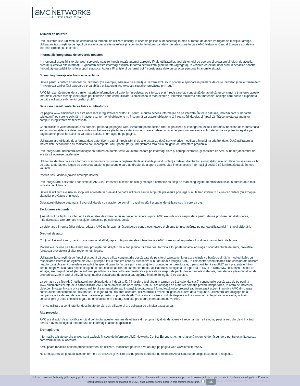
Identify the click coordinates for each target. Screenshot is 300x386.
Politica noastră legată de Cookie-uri (249, 377)
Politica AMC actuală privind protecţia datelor (69, 175)
